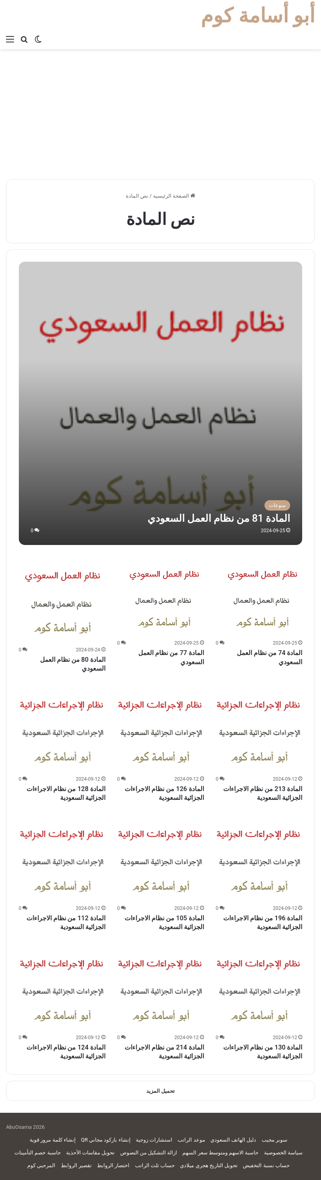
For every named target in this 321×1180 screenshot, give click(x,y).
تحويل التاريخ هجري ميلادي (209, 1165)
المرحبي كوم (41, 1165)
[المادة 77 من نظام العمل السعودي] (164, 597)
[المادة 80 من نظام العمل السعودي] (62, 600)
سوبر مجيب (274, 1140)
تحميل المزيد (160, 1091)
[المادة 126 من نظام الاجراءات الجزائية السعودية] (160, 729)
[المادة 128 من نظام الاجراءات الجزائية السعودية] (62, 729)
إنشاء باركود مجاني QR (106, 1140)
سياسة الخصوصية (283, 1153)
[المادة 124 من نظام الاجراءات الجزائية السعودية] (62, 988)
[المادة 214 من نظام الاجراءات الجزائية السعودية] (160, 988)
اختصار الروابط (113, 1165)
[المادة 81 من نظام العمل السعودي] (161, 403)
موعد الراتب (191, 1140)
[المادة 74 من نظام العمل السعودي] (262, 597)
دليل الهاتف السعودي (233, 1140)
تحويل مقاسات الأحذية (90, 1153)
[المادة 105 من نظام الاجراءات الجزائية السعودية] (160, 858)
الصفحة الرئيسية (174, 196)
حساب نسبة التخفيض (266, 1165)
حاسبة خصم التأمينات (37, 1153)
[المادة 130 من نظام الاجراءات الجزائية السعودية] (259, 988)
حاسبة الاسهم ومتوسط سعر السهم (220, 1153)
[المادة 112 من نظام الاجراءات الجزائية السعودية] (62, 858)
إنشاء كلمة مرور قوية (53, 1140)
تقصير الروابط (76, 1165)
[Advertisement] (160, 117)
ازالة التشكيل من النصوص (149, 1153)
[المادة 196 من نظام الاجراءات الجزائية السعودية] (259, 858)
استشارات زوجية (154, 1140)
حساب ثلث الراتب (155, 1165)
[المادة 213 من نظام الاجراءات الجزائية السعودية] (259, 729)
